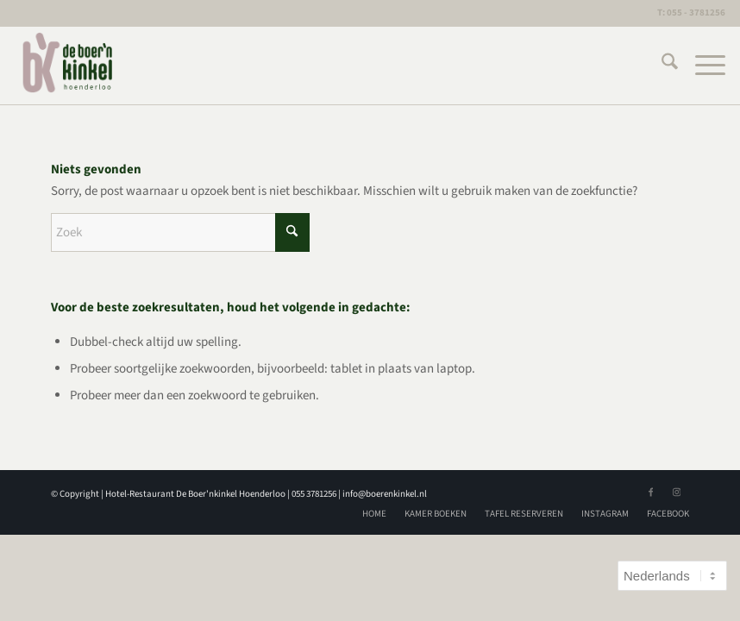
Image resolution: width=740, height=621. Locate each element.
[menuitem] (661, 65)
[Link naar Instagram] (676, 492)
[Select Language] (672, 576)
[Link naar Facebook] (650, 492)
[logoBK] (68, 65)
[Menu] (701, 65)
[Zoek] (661, 65)
